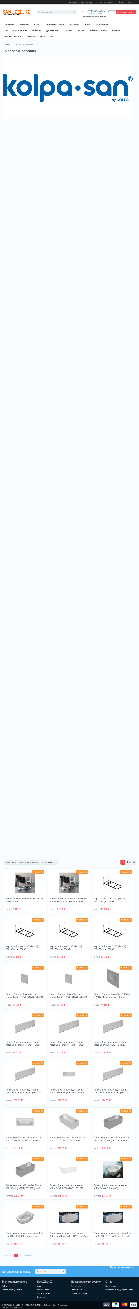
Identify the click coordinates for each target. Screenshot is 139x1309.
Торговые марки (43, 1293)
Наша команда (111, 1286)
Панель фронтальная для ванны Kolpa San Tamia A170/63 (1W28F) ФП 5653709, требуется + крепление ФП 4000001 (112, 1094)
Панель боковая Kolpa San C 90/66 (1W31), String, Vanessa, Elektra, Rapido (112, 997)
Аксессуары (46, 37)
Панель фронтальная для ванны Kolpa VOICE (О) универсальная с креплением (67, 1093)
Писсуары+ (74, 25)
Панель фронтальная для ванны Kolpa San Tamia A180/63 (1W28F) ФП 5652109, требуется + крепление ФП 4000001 (24, 1094)
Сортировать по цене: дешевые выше (23, 862)
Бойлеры (36, 31)
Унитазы (9, 25)
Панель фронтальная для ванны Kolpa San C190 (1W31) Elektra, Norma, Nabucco (110, 1045)
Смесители (102, 25)
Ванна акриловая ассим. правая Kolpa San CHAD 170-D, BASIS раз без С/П (69, 1236)
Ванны (37, 25)
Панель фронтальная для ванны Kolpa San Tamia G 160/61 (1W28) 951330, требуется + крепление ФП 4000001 (23, 1046)
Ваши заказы (76, 1286)
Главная (7, 44)
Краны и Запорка (14, 37)
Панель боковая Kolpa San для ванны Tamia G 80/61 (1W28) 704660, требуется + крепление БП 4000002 (69, 997)
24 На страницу (52, 862)
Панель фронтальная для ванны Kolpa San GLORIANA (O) (110, 1187)
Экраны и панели (55, 25)
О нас (39, 1286)
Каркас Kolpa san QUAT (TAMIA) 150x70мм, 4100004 (66, 948)
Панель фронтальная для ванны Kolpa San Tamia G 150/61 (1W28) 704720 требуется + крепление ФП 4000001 (67, 1046)
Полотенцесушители (16, 31)
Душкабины (52, 31)
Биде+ (88, 25)
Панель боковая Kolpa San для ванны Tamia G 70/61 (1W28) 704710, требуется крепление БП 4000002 (25, 997)
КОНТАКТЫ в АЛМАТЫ (105, 2)
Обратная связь (43, 1290)
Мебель (31, 37)
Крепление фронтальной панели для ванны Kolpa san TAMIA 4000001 (68, 900)
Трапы (80, 31)
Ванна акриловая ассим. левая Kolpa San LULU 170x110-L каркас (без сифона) (25, 1236)
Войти (4, 1286)
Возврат (89, 2)
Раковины (24, 25)
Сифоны (68, 31)
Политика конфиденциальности (119, 1290)
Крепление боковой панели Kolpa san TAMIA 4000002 (25, 900)
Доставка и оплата (76, 2)
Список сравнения (79, 1293)
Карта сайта (41, 1297)
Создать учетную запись (12, 1290)
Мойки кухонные (98, 31)
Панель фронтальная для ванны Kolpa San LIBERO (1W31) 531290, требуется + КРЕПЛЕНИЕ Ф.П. (67, 1188)
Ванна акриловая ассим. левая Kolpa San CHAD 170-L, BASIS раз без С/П (113, 1235)
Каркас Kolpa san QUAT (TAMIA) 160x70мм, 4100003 (110, 948)
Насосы (115, 31)
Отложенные (76, 1290)
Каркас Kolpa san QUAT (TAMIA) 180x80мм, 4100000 (22, 948)
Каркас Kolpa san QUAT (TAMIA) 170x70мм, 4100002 (110, 900)
